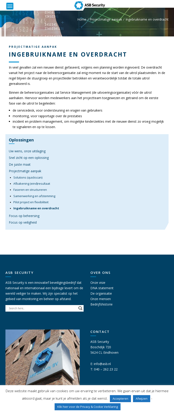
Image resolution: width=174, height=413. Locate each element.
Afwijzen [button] (141, 398)
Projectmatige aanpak (106, 19)
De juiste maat (20, 164)
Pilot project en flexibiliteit (30, 202)
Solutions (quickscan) (27, 177)
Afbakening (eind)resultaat (31, 183)
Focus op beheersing (24, 216)
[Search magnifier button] (80, 308)
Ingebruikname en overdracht (36, 208)
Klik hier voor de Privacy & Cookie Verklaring (87, 407)
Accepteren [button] (120, 398)
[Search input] (42, 308)
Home (81, 19)
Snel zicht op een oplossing (29, 157)
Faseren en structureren (30, 190)
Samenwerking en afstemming (34, 196)
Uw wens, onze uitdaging (27, 151)
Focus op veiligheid (23, 222)
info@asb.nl (102, 364)
